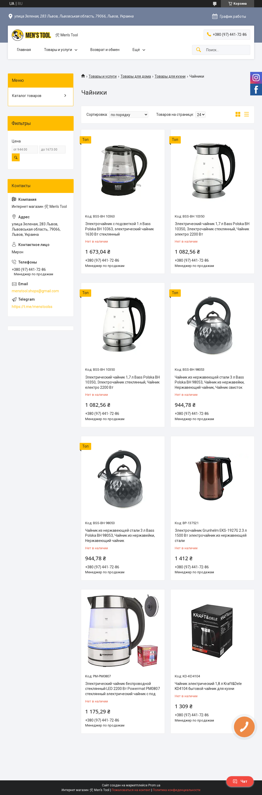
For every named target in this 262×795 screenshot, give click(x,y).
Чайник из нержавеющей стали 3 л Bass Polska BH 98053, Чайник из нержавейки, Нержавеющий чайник (120, 535)
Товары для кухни (170, 76)
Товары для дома (136, 76)
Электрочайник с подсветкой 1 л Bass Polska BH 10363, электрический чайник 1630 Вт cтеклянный (119, 229)
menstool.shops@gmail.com (35, 291)
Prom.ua (154, 785)
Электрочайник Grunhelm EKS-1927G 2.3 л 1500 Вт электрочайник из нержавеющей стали (211, 535)
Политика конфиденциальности (176, 790)
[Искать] (198, 50)
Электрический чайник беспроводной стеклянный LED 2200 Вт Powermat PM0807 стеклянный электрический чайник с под (122, 689)
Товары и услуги (58, 50)
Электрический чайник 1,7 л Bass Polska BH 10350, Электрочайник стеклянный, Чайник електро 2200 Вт (122, 382)
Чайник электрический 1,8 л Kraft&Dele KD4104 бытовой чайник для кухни (208, 686)
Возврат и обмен (104, 50)
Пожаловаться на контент (131, 790)
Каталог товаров (26, 96)
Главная (24, 50)
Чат (240, 781)
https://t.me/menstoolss (32, 307)
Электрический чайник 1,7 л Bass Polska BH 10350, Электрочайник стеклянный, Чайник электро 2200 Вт (212, 229)
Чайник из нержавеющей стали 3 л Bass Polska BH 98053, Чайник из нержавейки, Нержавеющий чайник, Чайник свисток (209, 382)
